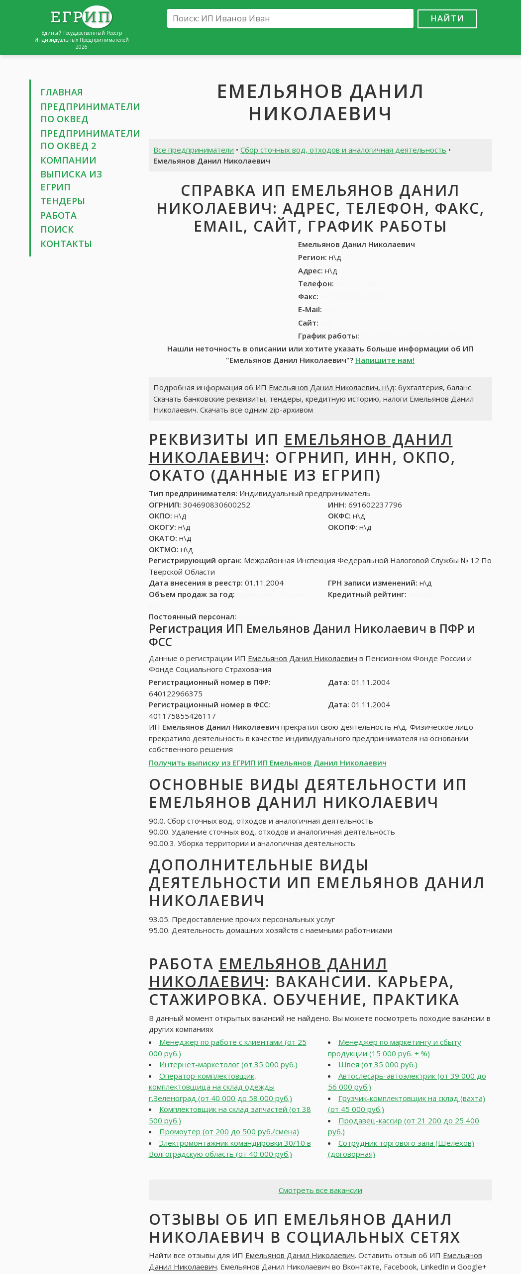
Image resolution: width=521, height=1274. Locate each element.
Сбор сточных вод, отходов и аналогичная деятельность (343, 150)
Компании (68, 160)
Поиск (57, 229)
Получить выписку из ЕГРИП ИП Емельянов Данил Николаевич (268, 762)
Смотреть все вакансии (320, 1190)
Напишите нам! (385, 360)
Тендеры (62, 201)
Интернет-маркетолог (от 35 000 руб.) (228, 1064)
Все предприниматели (193, 150)
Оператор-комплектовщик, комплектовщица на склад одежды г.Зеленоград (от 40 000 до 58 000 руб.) (220, 1087)
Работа (58, 215)
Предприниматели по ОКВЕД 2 (90, 139)
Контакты (66, 244)
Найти (447, 18)
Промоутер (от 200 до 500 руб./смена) (229, 1131)
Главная (61, 92)
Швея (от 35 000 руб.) (377, 1064)
